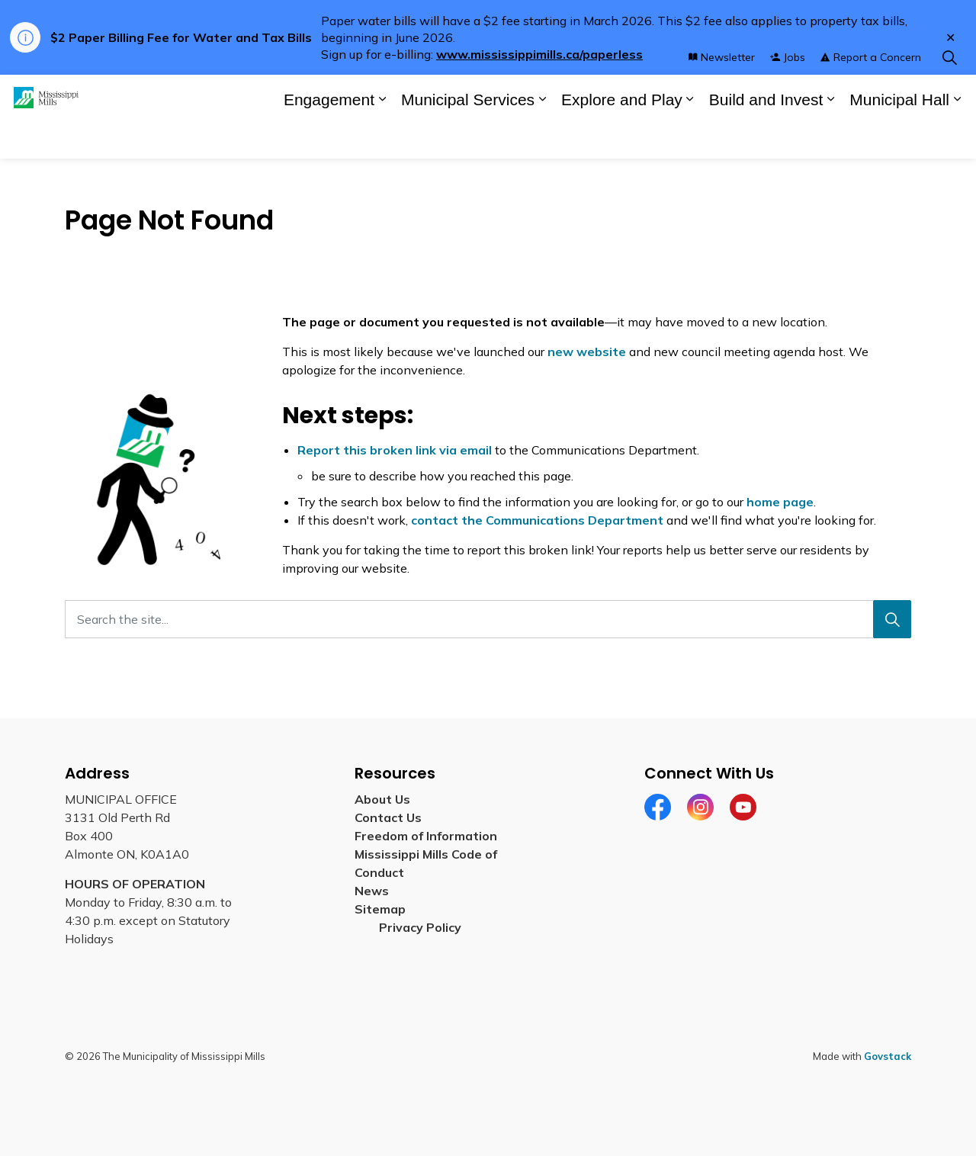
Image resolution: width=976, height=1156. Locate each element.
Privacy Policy (420, 927)
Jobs (787, 95)
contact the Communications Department (537, 520)
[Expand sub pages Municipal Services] (542, 138)
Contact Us (388, 817)
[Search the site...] (488, 619)
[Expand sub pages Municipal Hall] (957, 138)
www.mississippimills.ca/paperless (539, 54)
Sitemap (383, 909)
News (372, 890)
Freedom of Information (426, 835)
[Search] (892, 619)
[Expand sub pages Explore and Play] (690, 138)
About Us (382, 799)
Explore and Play (621, 137)
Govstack (887, 1056)
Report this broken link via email (394, 450)
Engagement (329, 137)
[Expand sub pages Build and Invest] (830, 138)
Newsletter (722, 95)
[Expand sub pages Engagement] (382, 138)
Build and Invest (766, 137)
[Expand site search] (949, 96)
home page (780, 501)
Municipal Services (468, 137)
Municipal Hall (899, 137)
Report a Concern (870, 95)
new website (586, 351)
